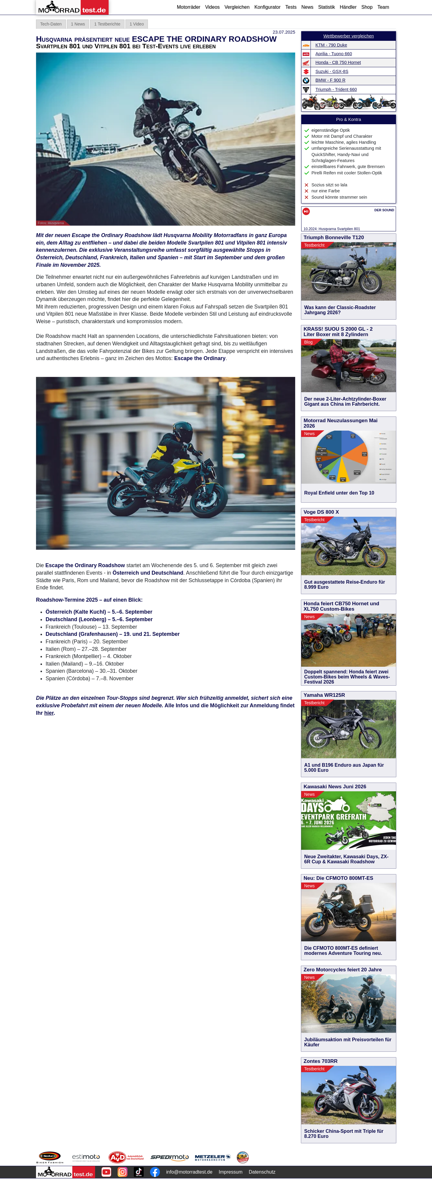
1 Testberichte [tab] (107, 24)
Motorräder (188, 7)
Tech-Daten (51, 24)
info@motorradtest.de (189, 1171)
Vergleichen (237, 7)
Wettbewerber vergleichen (348, 36)
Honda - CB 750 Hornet (338, 62)
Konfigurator (267, 7)
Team (383, 7)
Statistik (326, 7)
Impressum (230, 1171)
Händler (348, 7)
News (307, 7)
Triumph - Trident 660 (336, 89)
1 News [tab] (78, 24)
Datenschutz (262, 1171)
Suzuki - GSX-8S (332, 71)
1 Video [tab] (137, 24)
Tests (290, 7)
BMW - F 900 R (331, 80)
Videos (212, 7)
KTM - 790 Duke (331, 45)
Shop (367, 7)
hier (48, 713)
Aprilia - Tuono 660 (334, 53)
